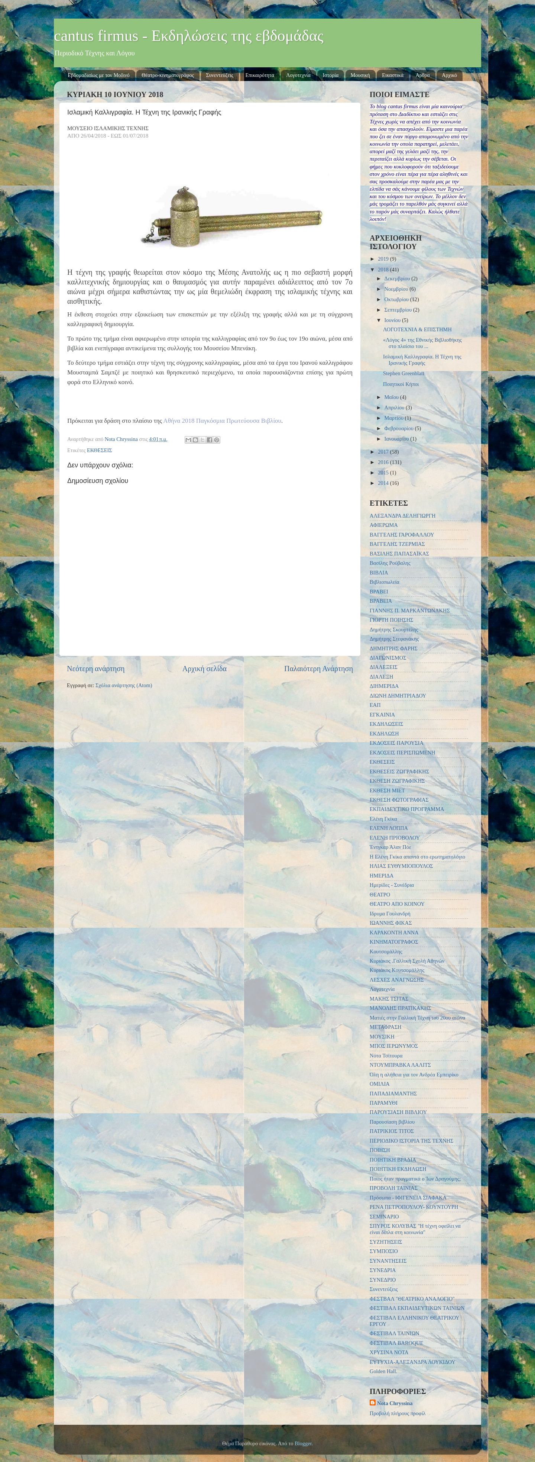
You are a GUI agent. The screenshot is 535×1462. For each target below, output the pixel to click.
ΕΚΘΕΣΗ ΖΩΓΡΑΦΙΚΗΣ (397, 781)
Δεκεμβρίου (398, 278)
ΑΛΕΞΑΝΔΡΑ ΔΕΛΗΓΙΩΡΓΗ (402, 516)
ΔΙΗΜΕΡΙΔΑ (384, 686)
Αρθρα (423, 75)
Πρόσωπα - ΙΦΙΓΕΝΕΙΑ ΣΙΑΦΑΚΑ (408, 1198)
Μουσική (360, 75)
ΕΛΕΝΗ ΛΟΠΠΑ (389, 828)
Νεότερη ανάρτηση (96, 668)
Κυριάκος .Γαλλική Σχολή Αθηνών (407, 961)
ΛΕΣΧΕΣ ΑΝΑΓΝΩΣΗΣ (397, 980)
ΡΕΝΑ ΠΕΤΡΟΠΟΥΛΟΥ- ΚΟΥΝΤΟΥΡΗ (414, 1207)
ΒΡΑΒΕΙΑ (381, 601)
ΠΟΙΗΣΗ (380, 1150)
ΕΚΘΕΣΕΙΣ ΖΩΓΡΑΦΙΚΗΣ (399, 772)
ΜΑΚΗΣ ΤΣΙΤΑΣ (389, 999)
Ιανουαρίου (398, 439)
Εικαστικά (392, 75)
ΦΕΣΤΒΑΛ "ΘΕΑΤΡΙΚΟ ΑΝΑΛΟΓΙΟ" (412, 1299)
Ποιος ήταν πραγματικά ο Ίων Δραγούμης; (415, 1179)
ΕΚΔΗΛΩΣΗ (384, 734)
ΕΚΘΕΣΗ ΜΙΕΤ (387, 790)
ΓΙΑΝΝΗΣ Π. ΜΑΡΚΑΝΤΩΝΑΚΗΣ (410, 611)
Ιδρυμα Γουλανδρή (390, 914)
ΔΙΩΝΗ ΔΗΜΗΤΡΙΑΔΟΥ (398, 696)
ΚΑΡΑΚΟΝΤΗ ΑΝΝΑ (394, 933)
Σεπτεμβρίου (399, 310)
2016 (384, 462)
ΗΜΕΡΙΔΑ (381, 876)
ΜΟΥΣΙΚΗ (382, 1037)
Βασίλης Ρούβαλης (390, 563)
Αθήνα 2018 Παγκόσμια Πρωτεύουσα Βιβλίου (222, 420)
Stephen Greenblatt (403, 373)
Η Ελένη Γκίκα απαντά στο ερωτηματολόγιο (417, 857)
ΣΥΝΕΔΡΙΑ (383, 1270)
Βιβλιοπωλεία (384, 582)
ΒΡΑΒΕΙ (379, 592)
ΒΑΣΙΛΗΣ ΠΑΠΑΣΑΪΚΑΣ (399, 554)
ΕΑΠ (375, 705)
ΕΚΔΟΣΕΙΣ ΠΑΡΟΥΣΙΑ (397, 743)
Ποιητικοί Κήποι (401, 384)
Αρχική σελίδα (204, 668)
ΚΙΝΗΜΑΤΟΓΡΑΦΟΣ (394, 942)
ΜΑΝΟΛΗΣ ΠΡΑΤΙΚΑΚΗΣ (400, 1008)
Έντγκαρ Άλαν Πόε (390, 847)
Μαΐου (392, 397)
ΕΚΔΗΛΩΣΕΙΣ (386, 724)
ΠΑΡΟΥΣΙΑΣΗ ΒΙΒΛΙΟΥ (398, 1112)
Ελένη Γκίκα (383, 819)
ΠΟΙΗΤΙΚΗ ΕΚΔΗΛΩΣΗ (398, 1169)
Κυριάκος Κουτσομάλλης (397, 970)
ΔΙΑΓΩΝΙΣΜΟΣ (388, 658)
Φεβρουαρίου (400, 428)
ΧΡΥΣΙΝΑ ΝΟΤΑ (389, 1352)
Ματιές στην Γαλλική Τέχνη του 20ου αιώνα (417, 1018)
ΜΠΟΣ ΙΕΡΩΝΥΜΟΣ (394, 1046)
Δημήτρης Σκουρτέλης (394, 629)
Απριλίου (395, 407)
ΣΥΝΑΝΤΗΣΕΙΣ (388, 1261)
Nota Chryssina (395, 1403)
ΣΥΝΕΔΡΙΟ (383, 1280)
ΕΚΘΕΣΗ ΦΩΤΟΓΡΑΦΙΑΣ (399, 800)
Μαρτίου (395, 418)
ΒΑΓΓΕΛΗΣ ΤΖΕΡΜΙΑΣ (397, 544)
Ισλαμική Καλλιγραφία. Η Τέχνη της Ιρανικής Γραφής (422, 360)
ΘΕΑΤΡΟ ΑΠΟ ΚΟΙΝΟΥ (397, 904)
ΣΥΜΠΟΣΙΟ (384, 1251)
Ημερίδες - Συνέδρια (392, 885)
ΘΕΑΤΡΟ (380, 895)
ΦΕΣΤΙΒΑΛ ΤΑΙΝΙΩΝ (394, 1333)
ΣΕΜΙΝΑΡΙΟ (384, 1217)
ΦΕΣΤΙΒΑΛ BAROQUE (396, 1343)
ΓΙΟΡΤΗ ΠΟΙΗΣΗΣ (391, 620)
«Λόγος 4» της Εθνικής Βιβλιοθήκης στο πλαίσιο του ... (422, 343)
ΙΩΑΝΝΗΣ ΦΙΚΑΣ (391, 923)
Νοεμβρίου (397, 289)
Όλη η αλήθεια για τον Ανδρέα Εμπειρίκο (414, 1075)
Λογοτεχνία (298, 75)
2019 (384, 259)
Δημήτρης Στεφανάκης (394, 639)
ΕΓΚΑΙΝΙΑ (382, 715)
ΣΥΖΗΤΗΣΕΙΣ (386, 1242)
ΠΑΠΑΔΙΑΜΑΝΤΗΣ (393, 1093)
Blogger (303, 1443)
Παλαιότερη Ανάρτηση (318, 668)
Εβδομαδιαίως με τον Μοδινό (99, 75)
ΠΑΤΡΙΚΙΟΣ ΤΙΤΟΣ (392, 1131)
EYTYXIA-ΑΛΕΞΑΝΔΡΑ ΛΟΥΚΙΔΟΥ (412, 1362)
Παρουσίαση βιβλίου (392, 1122)
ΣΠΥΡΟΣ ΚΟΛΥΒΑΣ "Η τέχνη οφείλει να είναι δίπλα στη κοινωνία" (415, 1229)
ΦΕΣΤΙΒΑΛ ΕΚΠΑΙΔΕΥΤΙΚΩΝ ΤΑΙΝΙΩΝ (417, 1308)
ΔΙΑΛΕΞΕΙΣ (384, 667)
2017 (384, 452)
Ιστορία (330, 75)
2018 (384, 270)
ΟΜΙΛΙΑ (380, 1084)
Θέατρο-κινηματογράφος (168, 75)
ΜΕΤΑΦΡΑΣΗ (385, 1027)
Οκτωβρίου (397, 299)
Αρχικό (449, 75)
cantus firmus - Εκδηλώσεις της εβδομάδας (189, 35)
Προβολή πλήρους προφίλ (398, 1413)
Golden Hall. (383, 1371)
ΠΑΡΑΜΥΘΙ (384, 1103)
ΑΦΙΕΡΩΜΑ (384, 525)
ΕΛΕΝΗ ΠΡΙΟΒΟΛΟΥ (395, 838)
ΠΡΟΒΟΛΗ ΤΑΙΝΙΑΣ (394, 1188)
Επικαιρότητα (260, 75)
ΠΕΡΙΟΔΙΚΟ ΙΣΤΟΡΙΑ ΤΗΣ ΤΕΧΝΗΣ (411, 1141)
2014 (384, 483)
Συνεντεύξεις (220, 75)
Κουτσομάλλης (386, 951)
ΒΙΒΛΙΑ (379, 573)
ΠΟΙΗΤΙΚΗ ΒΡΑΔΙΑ (393, 1160)
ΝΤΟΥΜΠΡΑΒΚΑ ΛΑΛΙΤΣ (400, 1065)
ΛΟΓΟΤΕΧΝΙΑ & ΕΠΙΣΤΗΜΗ (417, 329)
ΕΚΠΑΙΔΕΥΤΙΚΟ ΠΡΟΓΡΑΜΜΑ (407, 809)
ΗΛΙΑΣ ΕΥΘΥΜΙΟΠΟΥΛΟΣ (401, 866)
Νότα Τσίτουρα (386, 1056)
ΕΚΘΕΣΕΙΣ (99, 450)
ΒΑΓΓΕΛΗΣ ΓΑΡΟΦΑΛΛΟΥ (402, 535)
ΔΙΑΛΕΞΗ (381, 677)
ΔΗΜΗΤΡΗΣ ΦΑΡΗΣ (394, 648)
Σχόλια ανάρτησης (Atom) (123, 685)
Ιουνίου (393, 320)
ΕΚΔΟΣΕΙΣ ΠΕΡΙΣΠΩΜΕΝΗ (402, 753)
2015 (384, 473)
